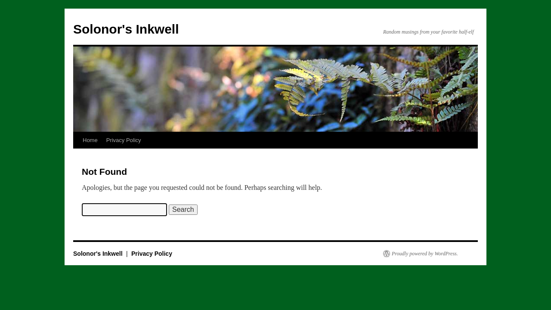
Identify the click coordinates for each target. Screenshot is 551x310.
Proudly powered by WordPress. (425, 254)
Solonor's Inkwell (126, 29)
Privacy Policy (123, 140)
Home (90, 140)
